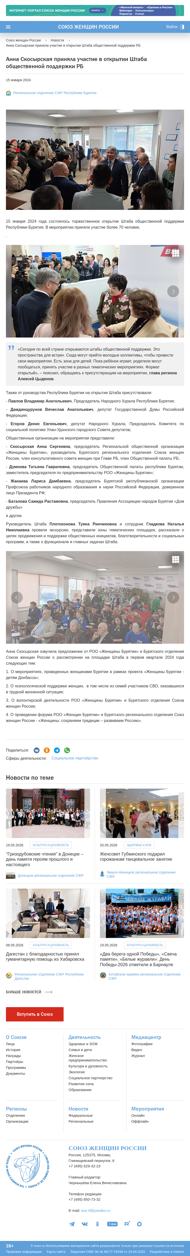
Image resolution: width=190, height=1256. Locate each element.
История (13, 1050)
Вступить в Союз (35, 1014)
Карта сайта (56, 1252)
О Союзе (16, 1037)
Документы (15, 1073)
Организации (17, 1121)
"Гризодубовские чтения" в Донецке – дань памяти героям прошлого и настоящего (44, 859)
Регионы (16, 1109)
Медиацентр (146, 1037)
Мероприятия (147, 1109)
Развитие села (81, 1084)
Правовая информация (24, 1252)
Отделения (15, 1115)
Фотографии (142, 1044)
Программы (16, 1067)
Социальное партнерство (90, 1078)
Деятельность (85, 1037)
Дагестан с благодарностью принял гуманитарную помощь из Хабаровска (45, 957)
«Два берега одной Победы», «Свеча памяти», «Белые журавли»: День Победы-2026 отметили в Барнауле (138, 959)
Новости (78, 1109)
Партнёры (14, 1061)
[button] (17, 291)
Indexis (178, 1252)
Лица (10, 1044)
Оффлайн (140, 1121)
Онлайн (138, 1115)
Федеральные (81, 1115)
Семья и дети (80, 1050)
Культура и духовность (51, 845)
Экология (77, 1072)
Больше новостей (29, 992)
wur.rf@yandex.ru (95, 1210)
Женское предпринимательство (88, 1058)
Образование (80, 1090)
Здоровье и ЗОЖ (139, 845)
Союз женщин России (88, 27)
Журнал (138, 1056)
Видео (136, 1050)
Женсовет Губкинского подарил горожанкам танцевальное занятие (136, 857)
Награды (13, 1056)
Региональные (81, 1121)
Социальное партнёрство (74, 758)
